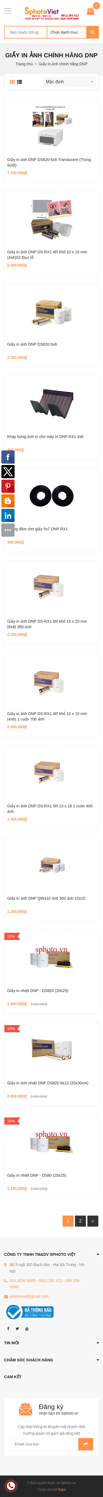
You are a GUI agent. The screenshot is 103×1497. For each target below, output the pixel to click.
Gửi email (86, 1444)
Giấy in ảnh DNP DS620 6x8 (32, 344)
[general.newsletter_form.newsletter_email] (51, 1444)
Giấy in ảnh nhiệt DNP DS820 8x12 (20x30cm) (47, 1083)
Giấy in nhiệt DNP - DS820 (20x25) (37, 990)
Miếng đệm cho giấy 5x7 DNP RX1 (37, 529)
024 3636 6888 (22, 1280)
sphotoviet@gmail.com (29, 1296)
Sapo (62, 1489)
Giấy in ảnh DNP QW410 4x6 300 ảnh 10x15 (46, 898)
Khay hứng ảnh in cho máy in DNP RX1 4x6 (45, 436)
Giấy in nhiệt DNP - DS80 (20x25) (36, 1175)
